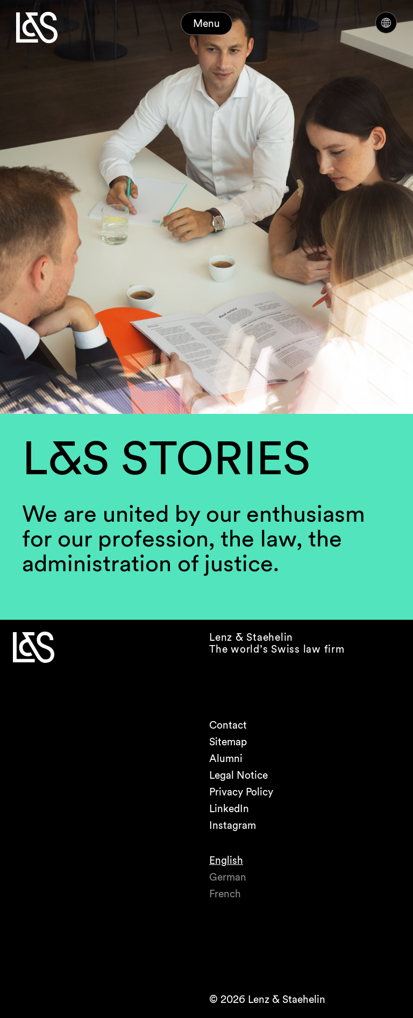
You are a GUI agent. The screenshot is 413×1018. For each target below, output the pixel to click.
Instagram (232, 825)
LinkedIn (229, 808)
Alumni (226, 758)
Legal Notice (238, 775)
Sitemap (228, 742)
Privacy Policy (241, 792)
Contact (228, 725)
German (227, 877)
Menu (206, 23)
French (225, 894)
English (226, 860)
